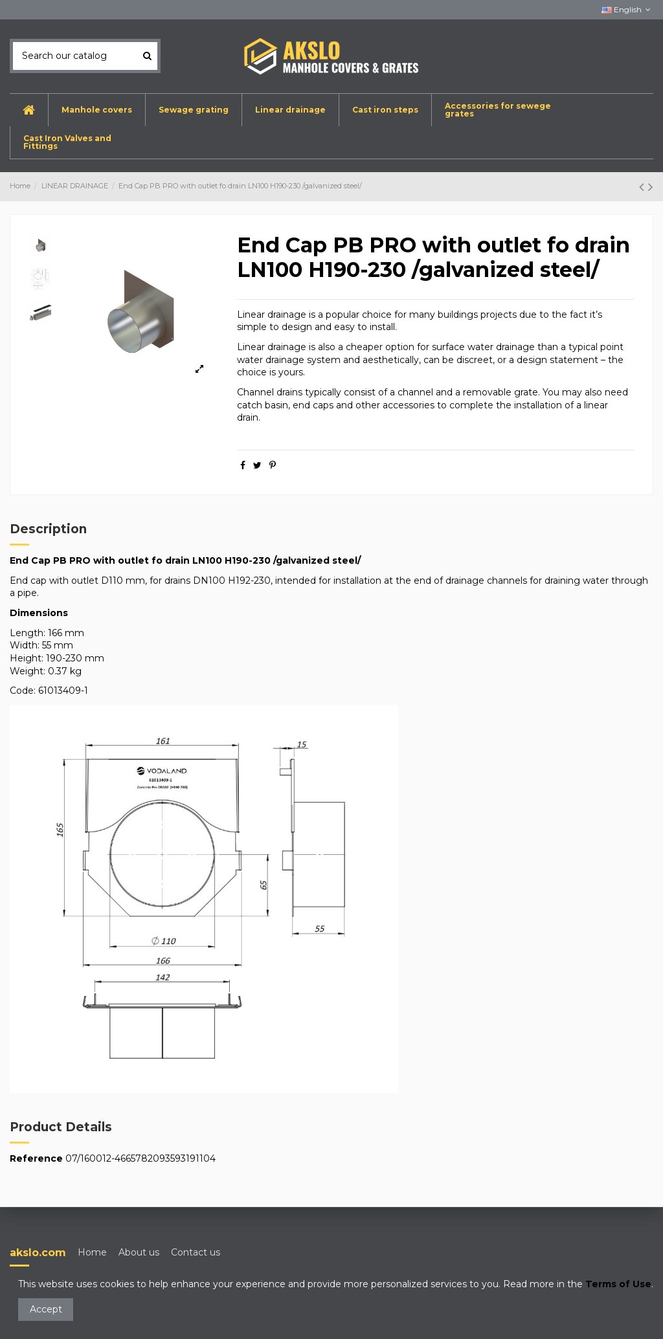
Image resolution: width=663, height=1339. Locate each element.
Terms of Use (618, 1284)
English (627, 9)
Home (92, 1252)
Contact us (195, 1252)
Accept (46, 1309)
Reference (36, 1158)
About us (138, 1252)
